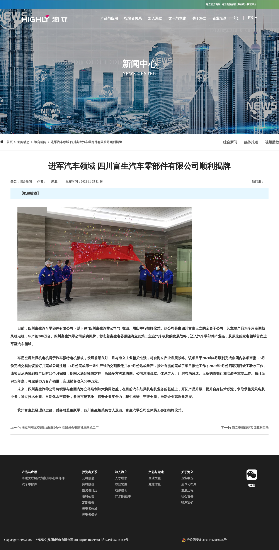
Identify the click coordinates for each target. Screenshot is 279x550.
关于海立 (199, 18)
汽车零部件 (29, 484)
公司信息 (88, 478)
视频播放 (272, 142)
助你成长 (121, 490)
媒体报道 (251, 142)
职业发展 (121, 484)
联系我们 (187, 502)
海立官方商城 (213, 4)
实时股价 (88, 484)
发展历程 (187, 490)
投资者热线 (89, 508)
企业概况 (187, 478)
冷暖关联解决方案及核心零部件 (43, 478)
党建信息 (154, 484)
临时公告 (88, 496)
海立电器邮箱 (229, 4)
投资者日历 (89, 490)
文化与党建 (177, 18)
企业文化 (154, 478)
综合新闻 (230, 142)
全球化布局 (188, 484)
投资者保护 (89, 514)
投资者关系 (133, 18)
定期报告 (88, 502)
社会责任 (187, 496)
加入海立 (155, 18)
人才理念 (121, 478)
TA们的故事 (123, 496)
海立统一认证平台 (247, 4)
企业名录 (219, 18)
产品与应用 (109, 18)
